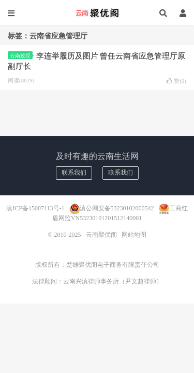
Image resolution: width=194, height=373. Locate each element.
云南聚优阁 (97, 13)
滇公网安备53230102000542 (117, 207)
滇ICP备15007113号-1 (35, 207)
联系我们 (74, 172)
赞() (176, 81)
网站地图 (134, 234)
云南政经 (21, 56)
